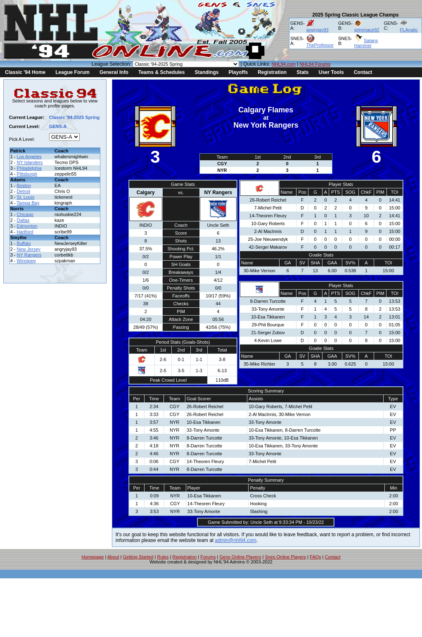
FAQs (315, 556)
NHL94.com (284, 64)
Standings (206, 72)
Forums (208, 556)
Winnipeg (26, 260)
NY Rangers (29, 254)
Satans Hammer (366, 43)
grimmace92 (366, 29)
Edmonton (27, 225)
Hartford (25, 231)
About (113, 556)
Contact (363, 72)
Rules (162, 556)
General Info (114, 72)
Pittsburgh (27, 173)
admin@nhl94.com (235, 540)
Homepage (93, 556)
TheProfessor (320, 45)
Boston (24, 185)
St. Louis (26, 197)
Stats (302, 72)
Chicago (25, 214)
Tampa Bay (28, 202)
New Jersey (28, 249)
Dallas (23, 220)
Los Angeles (29, 156)
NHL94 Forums (315, 64)
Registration (272, 72)
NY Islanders (30, 162)
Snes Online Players (285, 556)
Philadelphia (29, 168)
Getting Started (138, 556)
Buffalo (24, 243)
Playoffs (238, 72)
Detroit (23, 191)
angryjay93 (317, 29)
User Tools (331, 72)
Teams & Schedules (161, 72)
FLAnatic (408, 29)
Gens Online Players (240, 556)
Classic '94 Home (25, 72)
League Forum (72, 72)
